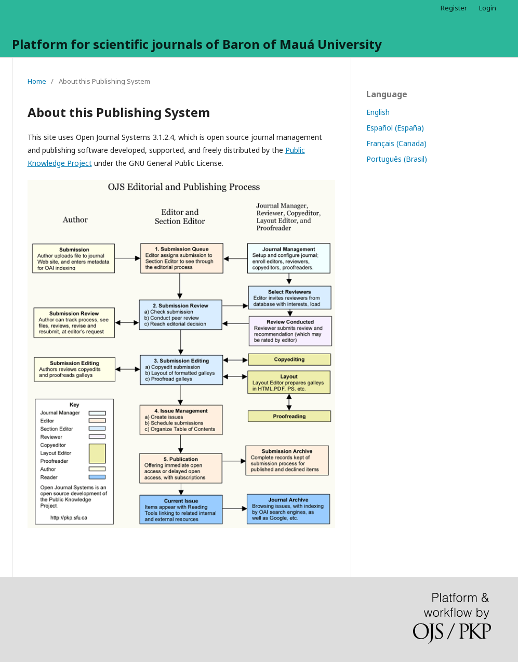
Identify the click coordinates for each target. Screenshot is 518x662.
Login (487, 7)
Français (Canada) (396, 143)
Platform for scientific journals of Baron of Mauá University (197, 44)
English (378, 112)
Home (37, 81)
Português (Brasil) (396, 159)
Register (454, 7)
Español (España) (395, 128)
